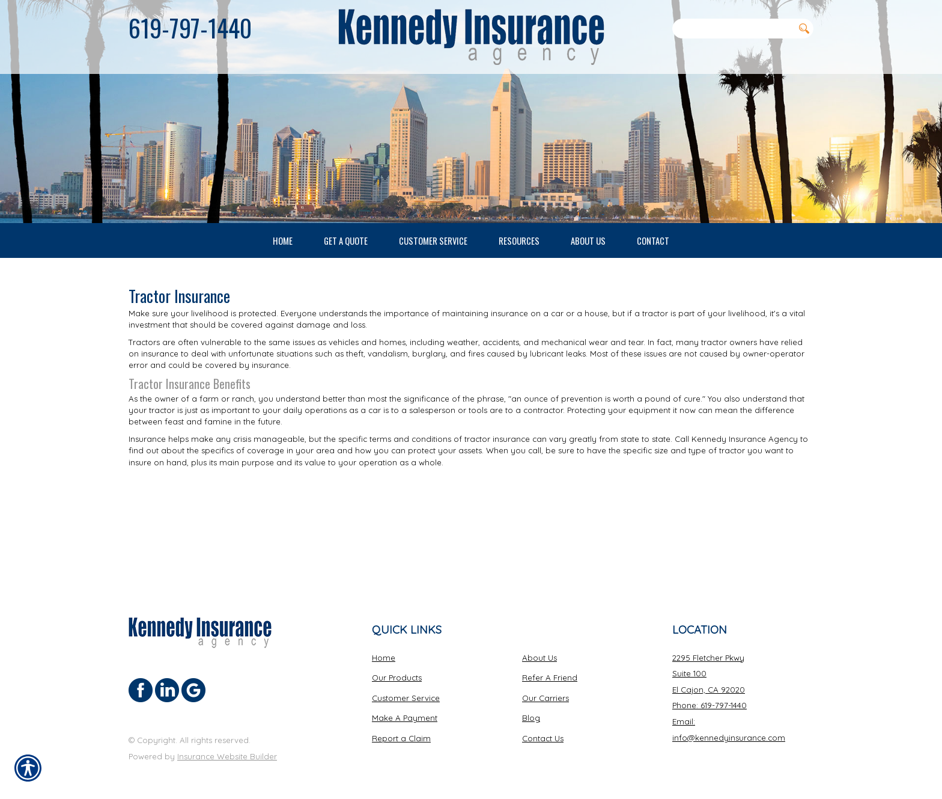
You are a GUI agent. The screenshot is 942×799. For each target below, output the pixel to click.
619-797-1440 (190, 28)
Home (383, 647)
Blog (531, 707)
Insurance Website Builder (227, 745)
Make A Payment (404, 707)
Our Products (397, 667)
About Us (539, 647)
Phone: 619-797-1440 (709, 695)
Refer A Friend (549, 667)
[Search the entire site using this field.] (733, 28)
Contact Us (543, 728)
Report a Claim (401, 728)
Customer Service (406, 687)
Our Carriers (545, 687)
